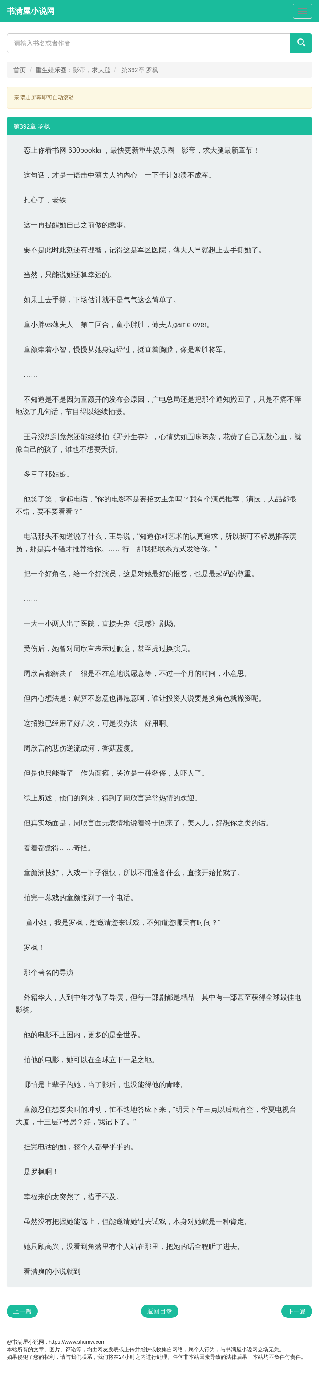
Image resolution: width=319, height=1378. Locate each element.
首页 (19, 69)
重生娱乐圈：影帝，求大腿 (73, 69)
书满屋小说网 (31, 11)
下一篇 (296, 1311)
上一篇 (22, 1311)
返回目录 (159, 1311)
